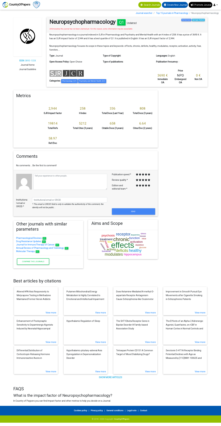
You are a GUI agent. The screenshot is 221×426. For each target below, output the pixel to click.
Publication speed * (121, 174)
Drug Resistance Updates (31, 241)
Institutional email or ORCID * (21, 203)
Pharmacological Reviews (31, 238)
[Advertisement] (185, 137)
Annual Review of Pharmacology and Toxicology (42, 248)
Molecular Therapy (27, 251)
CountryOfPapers (121, 419)
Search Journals (152, 5)
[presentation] (133, 200)
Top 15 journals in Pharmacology (172, 13)
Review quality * (120, 180)
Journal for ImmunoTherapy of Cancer (37, 244)
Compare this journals (33, 261)
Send (133, 211)
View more (51, 312)
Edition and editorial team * (119, 187)
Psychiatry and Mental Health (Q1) (92, 81)
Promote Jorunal (202, 5)
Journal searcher (144, 13)
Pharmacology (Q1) (69, 81)
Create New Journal (177, 5)
